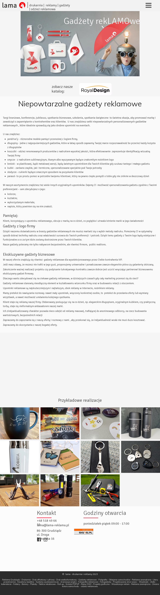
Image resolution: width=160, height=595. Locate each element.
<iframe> (80, 556)
